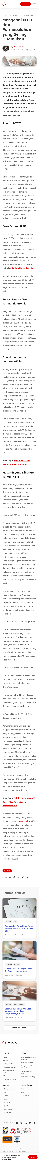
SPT (3, 1076)
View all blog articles (19, 1028)
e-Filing (7, 871)
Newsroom (6, 1102)
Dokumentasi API (8, 1112)
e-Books (5, 1095)
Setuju (33, 1157)
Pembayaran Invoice (9, 1067)
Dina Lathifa (19, 47)
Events (4, 1099)
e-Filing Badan (19, 1004)
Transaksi (5, 1060)
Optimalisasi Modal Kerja (27, 1072)
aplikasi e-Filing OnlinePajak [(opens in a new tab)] (21, 268)
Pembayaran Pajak (8, 1064)
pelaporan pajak (22, 821)
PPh (15, 922)
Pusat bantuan (7, 1109)
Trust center (25, 1095)
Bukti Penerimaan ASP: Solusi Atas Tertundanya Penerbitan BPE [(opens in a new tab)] (18, 802)
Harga (4, 1057)
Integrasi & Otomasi (9, 1079)
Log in (25, 4)
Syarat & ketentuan (8, 1151)
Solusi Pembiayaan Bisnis (8, 1071)
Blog (4, 1092)
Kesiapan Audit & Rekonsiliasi (26, 1067)
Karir (22, 1092)
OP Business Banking (28, 1077)
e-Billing (9, 964)
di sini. (9, 1159)
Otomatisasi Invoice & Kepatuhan (28, 1058)
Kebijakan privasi (21, 1151)
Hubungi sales (7, 1089)
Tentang (23, 1089)
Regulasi (5, 1105)
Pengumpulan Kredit (27, 1062)
